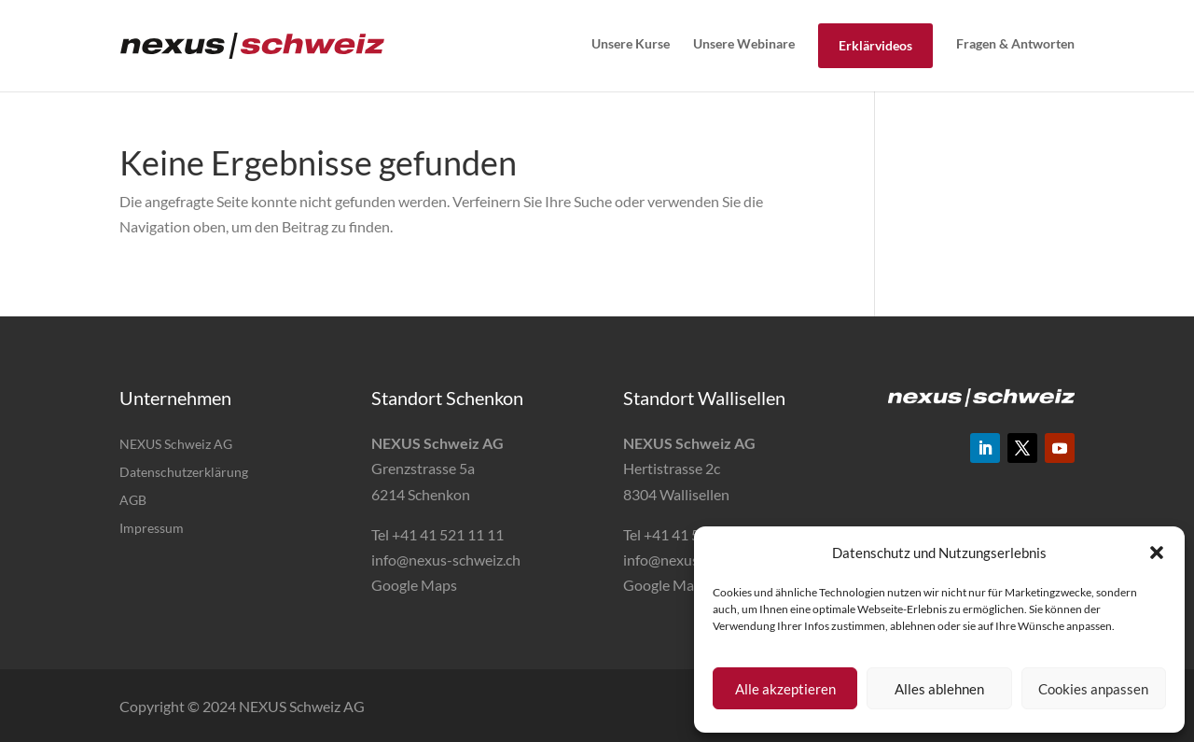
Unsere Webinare (744, 43)
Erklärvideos (875, 45)
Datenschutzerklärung (183, 473)
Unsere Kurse (630, 43)
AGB (132, 501)
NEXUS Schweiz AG (175, 445)
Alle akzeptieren (785, 688)
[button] (1156, 552)
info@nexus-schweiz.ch (446, 559)
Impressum (151, 529)
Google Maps (414, 585)
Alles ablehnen (939, 688)
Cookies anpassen (1093, 688)
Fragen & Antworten (1015, 43)
